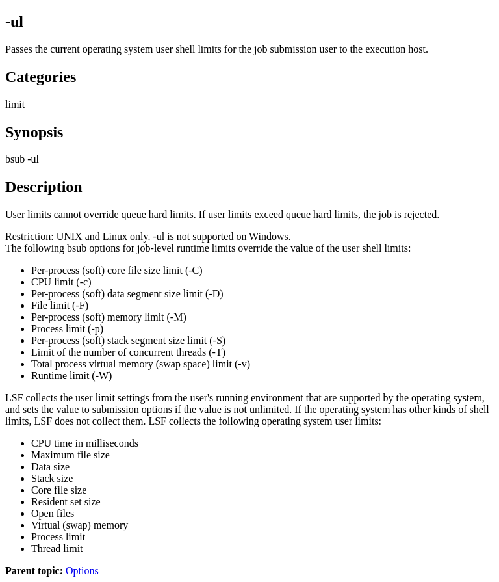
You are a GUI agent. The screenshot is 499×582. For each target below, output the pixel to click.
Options (82, 570)
